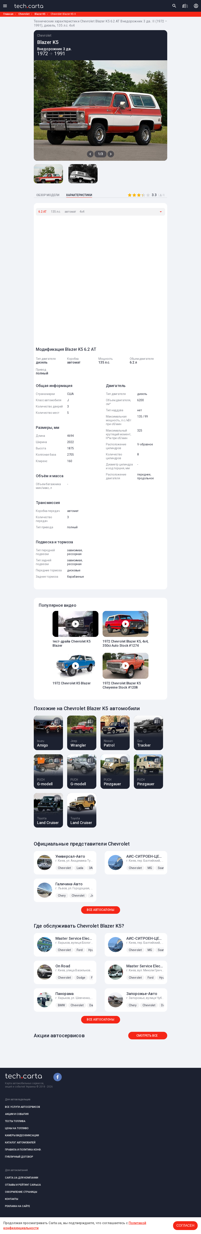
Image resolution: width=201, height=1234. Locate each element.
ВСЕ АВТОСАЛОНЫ (100, 909)
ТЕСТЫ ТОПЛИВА (15, 1121)
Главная (8, 14)
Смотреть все (147, 1035)
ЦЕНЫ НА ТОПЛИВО (17, 1128)
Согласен (185, 1225)
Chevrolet (24, 14)
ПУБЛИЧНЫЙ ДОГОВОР (19, 1156)
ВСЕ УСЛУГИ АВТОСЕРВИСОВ (22, 1106)
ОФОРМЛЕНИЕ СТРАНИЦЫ (21, 1191)
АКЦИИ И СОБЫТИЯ (17, 1114)
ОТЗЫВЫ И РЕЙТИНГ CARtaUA (23, 1184)
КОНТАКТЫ (11, 1199)
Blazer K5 (40, 14)
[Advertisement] (67, 279)
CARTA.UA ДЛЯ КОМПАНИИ (21, 1177)
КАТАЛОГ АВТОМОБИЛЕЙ (20, 1142)
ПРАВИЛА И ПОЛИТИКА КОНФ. (23, 1149)
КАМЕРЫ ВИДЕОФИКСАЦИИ (22, 1135)
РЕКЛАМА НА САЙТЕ (17, 1206)
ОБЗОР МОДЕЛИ (47, 195)
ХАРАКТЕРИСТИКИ (79, 195)
